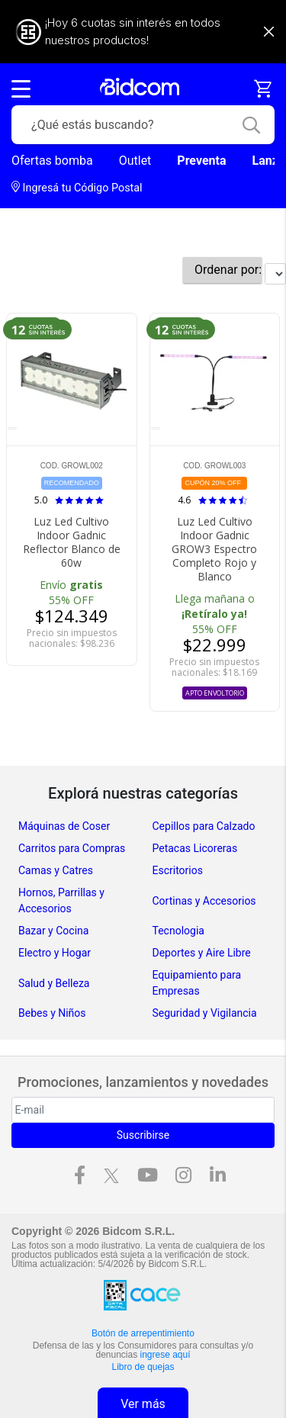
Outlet (135, 160)
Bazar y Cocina (53, 930)
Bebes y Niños (52, 1013)
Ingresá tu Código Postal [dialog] (77, 188)
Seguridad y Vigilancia (205, 1013)
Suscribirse (143, 1135)
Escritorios (178, 870)
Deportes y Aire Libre (202, 953)
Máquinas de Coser (64, 826)
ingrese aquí (165, 1354)
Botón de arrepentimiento (143, 1333)
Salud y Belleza (53, 983)
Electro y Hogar (54, 953)
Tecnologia (178, 930)
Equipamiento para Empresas (197, 983)
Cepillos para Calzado (204, 826)
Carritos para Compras (71, 848)
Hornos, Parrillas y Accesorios (61, 900)
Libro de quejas (142, 1367)
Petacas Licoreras (195, 848)
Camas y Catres (55, 870)
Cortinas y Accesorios (204, 901)
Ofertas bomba (52, 160)
